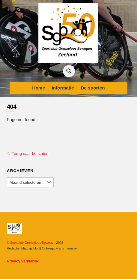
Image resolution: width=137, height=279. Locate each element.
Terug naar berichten (28, 153)
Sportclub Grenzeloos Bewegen (32, 242)
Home (38, 87)
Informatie (63, 87)
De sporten (93, 87)
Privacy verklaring (23, 261)
